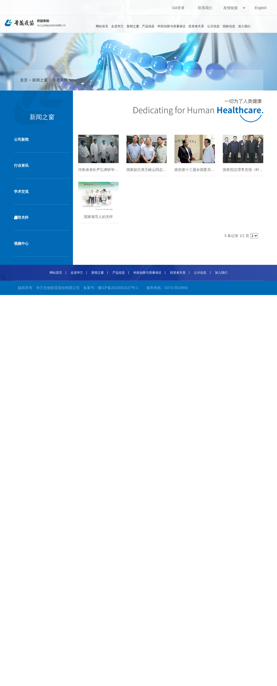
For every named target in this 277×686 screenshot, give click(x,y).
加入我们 (244, 26)
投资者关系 (196, 26)
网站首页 (102, 26)
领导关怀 (60, 80)
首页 (24, 80)
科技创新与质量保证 (172, 26)
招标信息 (229, 26)
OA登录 (178, 8)
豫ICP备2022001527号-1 (118, 288)
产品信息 (148, 26)
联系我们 (205, 8)
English (261, 8)
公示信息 (213, 26)
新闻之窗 (133, 26)
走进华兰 (117, 26)
